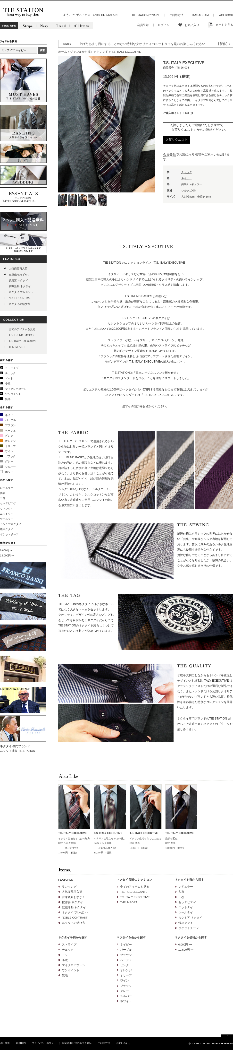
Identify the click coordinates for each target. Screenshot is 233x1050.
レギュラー (6, 487)
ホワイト (10, 471)
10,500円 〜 (185, 949)
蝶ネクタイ (6, 529)
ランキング (69, 886)
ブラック (10, 456)
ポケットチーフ (9, 534)
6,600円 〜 (6, 550)
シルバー (10, 466)
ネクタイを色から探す (131, 937)
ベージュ (10, 430)
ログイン (163, 25)
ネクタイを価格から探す (191, 937)
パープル (10, 420)
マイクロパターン (15, 388)
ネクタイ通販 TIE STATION (17, 750)
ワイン (9, 451)
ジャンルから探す (81, 51)
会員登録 (143, 25)
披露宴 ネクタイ (18, 280)
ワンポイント (13, 393)
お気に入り (192, 25)
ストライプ (11, 367)
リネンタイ (6, 508)
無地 (7, 399)
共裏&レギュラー (191, 184)
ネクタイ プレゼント (21, 292)
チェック (10, 373)
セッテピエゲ (8, 503)
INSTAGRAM (200, 15)
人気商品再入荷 (18, 268)
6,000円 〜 (185, 944)
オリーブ (10, 446)
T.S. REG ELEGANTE (134, 891)
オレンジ (10, 440)
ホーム (62, 51)
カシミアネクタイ (10, 524)
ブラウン (10, 425)
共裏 (2, 493)
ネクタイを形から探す (189, 879)
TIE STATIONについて (146, 15)
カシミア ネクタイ (190, 917)
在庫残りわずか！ (19, 274)
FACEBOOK (225, 15)
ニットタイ (6, 513)
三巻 (2, 498)
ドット (9, 378)
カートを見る (224, 24)
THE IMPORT (17, 346)
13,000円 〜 (7, 555)
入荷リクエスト (177, 139)
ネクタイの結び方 (19, 304)
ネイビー (10, 415)
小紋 (7, 383)
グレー (9, 461)
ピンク (9, 435)
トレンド (102, 51)
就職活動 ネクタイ (20, 286)
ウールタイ (6, 518)
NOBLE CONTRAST (21, 297)
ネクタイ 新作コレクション (134, 879)
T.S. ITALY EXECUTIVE (23, 340)
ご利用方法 (176, 15)
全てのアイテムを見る (22, 329)
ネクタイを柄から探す (72, 937)
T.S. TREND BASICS (21, 335)
